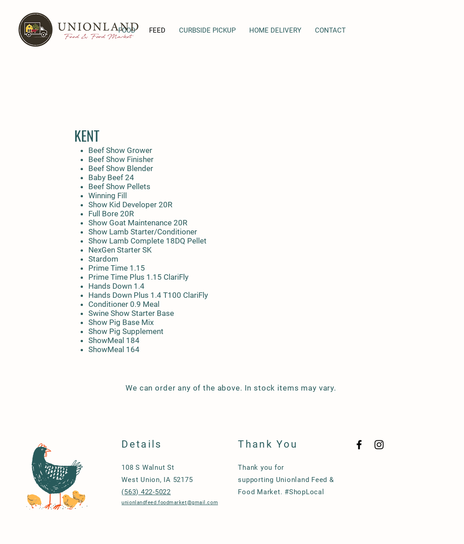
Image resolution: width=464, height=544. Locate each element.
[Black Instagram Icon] (379, 445)
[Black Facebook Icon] (359, 445)
